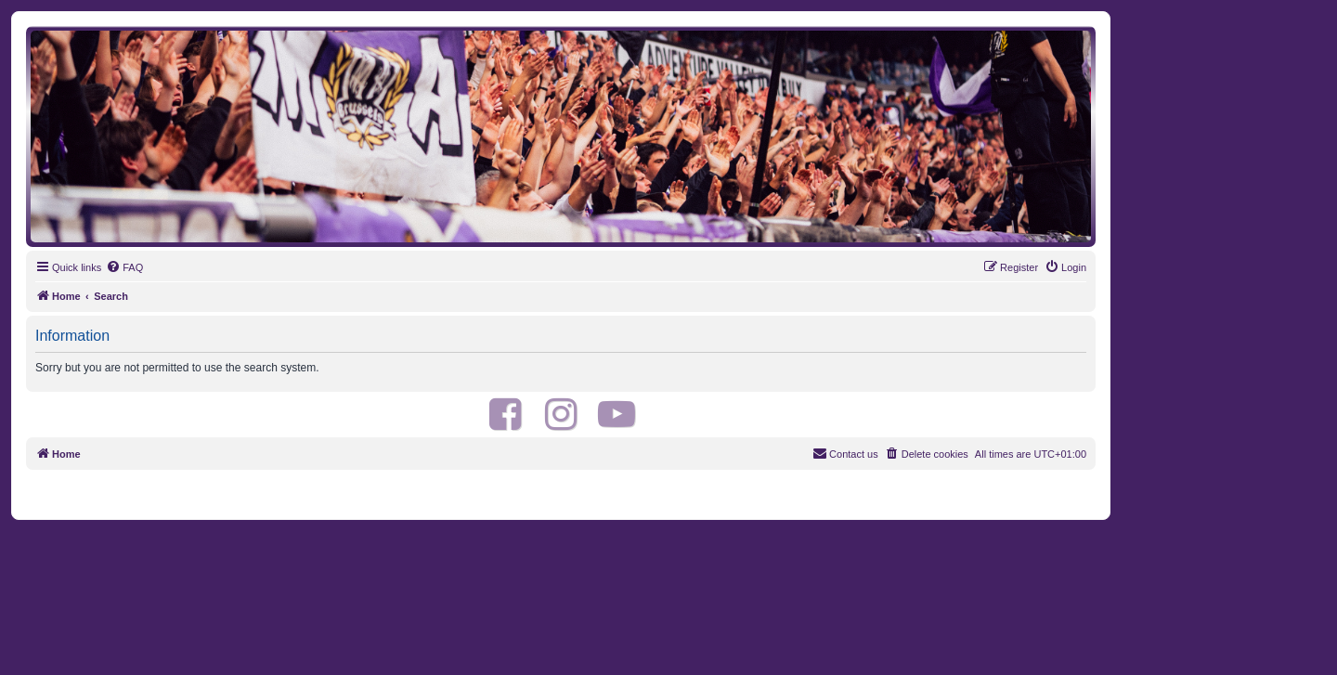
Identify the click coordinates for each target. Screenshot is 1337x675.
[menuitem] (124, 267)
